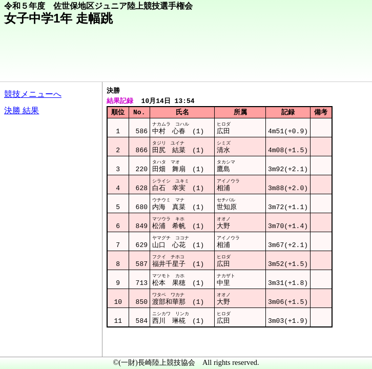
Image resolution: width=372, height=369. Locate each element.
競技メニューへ (32, 94)
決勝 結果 (21, 110)
